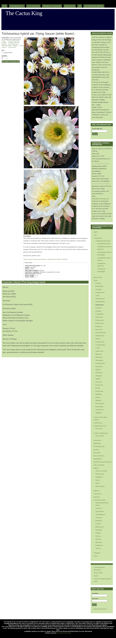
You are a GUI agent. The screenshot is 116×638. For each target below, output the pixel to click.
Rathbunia (98, 394)
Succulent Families (99, 500)
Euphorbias (97, 443)
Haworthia (97, 452)
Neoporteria (99, 366)
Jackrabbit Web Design (64, 633)
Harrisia (97, 339)
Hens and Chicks (99, 456)
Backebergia (99, 286)
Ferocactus (98, 329)
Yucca (95, 556)
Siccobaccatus (99, 403)
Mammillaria (98, 459)
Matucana (98, 354)
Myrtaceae (98, 542)
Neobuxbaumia (100, 363)
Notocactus (98, 372)
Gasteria (96, 449)
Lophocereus (99, 351)
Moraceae (98, 539)
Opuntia (97, 379)
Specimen (97, 497)
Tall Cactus (98, 428)
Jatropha (98, 533)
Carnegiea (98, 289)
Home (4, 6)
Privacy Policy (98, 573)
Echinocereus (99, 323)
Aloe (95, 235)
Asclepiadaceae (100, 514)
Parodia (97, 388)
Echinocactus (99, 320)
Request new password (99, 609)
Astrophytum (98, 238)
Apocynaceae (99, 511)
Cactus (3, 41)
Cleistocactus (99, 305)
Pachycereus (99, 385)
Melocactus (99, 357)
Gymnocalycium (100, 332)
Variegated (97, 553)
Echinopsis (98, 326)
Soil (79, 6)
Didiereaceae (99, 527)
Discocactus (99, 317)
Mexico (97, 480)
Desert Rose (97, 440)
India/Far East (99, 474)
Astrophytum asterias (103, 243)
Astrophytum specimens (103, 241)
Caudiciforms (98, 423)
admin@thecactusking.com (100, 198)
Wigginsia (98, 412)
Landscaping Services (17, 6)
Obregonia (98, 376)
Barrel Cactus (98, 277)
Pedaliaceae (99, 545)
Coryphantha (99, 314)
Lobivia (97, 348)
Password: (95, 598)
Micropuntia (99, 360)
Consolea (98, 308)
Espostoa (98, 283)
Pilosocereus (99, 391)
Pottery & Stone (70, 6)
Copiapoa (98, 311)
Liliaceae (98, 536)
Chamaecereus (99, 298)
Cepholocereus (100, 292)
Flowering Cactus (13, 44)
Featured (4, 44)
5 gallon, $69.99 (7, 52)
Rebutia (97, 397)
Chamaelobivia (100, 301)
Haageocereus (99, 335)
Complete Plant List (13, 42)
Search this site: (97, 128)
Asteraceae (98, 517)
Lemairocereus (100, 342)
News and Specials (33, 6)
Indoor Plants (99, 436)
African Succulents (101, 471)
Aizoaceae (98, 508)
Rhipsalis (98, 400)
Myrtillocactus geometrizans (102, 462)
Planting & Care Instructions (52, 6)
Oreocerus (98, 382)
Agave (96, 232)
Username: (96, 593)
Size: (3, 50)
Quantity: (4, 55)
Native (97, 483)
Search (96, 576)
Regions (15, 45)
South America (100, 486)
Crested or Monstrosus (101, 433)
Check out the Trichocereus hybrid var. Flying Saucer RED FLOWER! (45, 259)
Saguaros (96, 491)
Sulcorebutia (99, 406)
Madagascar (99, 477)
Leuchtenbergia (100, 345)
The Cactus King (23, 13)
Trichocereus (12, 47)
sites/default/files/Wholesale (93, 6)
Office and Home (6, 45)
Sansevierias (97, 494)
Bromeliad (98, 520)
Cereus (97, 295)
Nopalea (98, 369)
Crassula (98, 524)
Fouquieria (98, 530)
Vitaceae (98, 548)
